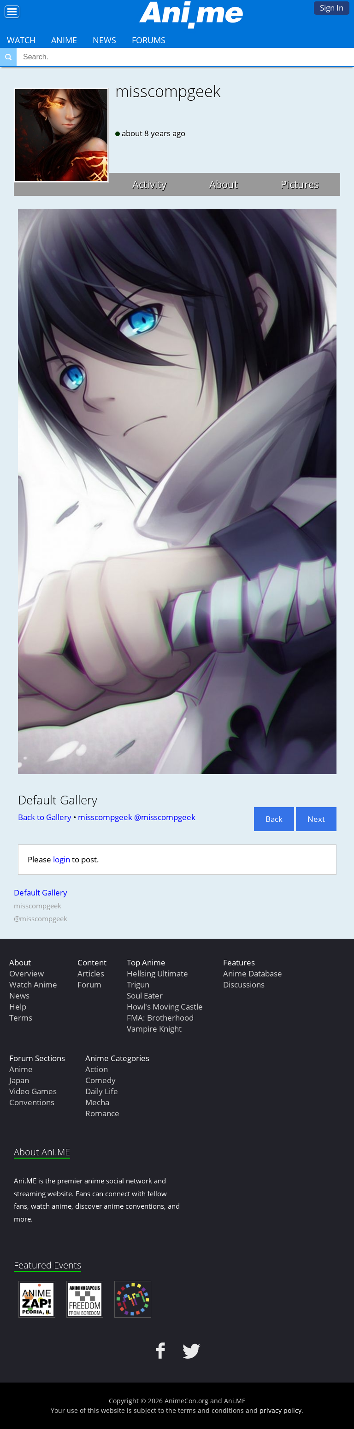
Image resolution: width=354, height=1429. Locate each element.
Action (96, 1069)
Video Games (33, 1091)
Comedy (100, 1080)
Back (274, 819)
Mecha (97, 1102)
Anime (64, 40)
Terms (20, 1017)
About (223, 184)
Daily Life (101, 1091)
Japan (19, 1080)
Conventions (31, 1102)
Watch (21, 40)
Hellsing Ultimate (157, 973)
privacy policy (280, 1410)
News (104, 40)
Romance (102, 1113)
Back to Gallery (44, 817)
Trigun (138, 984)
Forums (148, 40)
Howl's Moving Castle (165, 1006)
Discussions (244, 984)
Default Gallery (40, 892)
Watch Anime (33, 984)
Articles (90, 973)
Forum (89, 984)
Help (17, 1006)
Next (316, 819)
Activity (149, 184)
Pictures (300, 184)
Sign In (331, 7)
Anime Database (252, 973)
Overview (26, 973)
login (61, 859)
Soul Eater (145, 995)
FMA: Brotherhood (160, 1017)
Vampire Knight (154, 1028)
